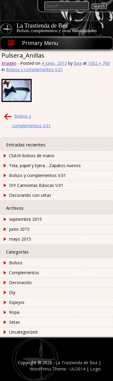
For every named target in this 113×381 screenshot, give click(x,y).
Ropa (14, 312)
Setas (14, 322)
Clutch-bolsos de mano (31, 155)
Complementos (24, 272)
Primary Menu (40, 42)
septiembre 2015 (25, 219)
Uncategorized (23, 332)
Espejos (16, 302)
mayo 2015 (20, 239)
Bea (78, 63)
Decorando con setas (30, 195)
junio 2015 (19, 229)
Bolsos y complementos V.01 (34, 69)
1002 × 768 (99, 63)
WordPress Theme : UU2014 (57, 369)
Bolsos (16, 263)
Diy (12, 292)
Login (95, 369)
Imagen (9, 63)
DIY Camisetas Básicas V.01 (36, 185)
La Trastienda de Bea (42, 25)
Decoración (20, 282)
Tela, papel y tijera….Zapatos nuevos (45, 165)
